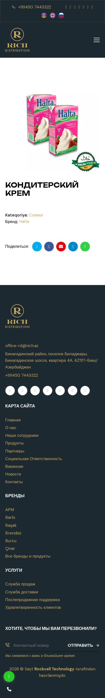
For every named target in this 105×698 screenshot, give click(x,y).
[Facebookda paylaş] (49, 246)
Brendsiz (13, 533)
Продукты (14, 443)
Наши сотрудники (21, 435)
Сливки (36, 215)
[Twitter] (83, 7)
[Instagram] (70, 7)
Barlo (10, 517)
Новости (13, 474)
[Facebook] (66, 7)
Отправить (84, 645)
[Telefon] (9, 689)
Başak (11, 525)
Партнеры (14, 451)
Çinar (10, 548)
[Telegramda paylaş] (73, 246)
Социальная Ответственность (33, 458)
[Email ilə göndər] (61, 246)
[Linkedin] (92, 7)
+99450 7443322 (34, 7)
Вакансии (14, 466)
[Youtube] (74, 7)
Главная (13, 420)
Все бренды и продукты (27, 556)
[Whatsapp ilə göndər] (85, 246)
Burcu (10, 540)
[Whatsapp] (79, 7)
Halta (24, 221)
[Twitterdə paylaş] (37, 246)
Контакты (14, 481)
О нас (10, 427)
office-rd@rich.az (21, 345)
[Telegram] (88, 7)
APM (9, 509)
